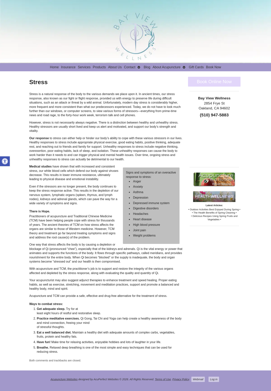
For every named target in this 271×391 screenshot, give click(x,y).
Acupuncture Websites (64, 379)
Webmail (198, 379)
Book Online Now (214, 81)
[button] (5, 161)
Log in (213, 379)
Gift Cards (196, 67)
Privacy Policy (180, 379)
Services (84, 67)
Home (54, 67)
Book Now (213, 67)
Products (99, 67)
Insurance (68, 67)
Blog (147, 67)
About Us (115, 67)
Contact (130, 67)
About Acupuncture (167, 67)
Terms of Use (163, 379)
